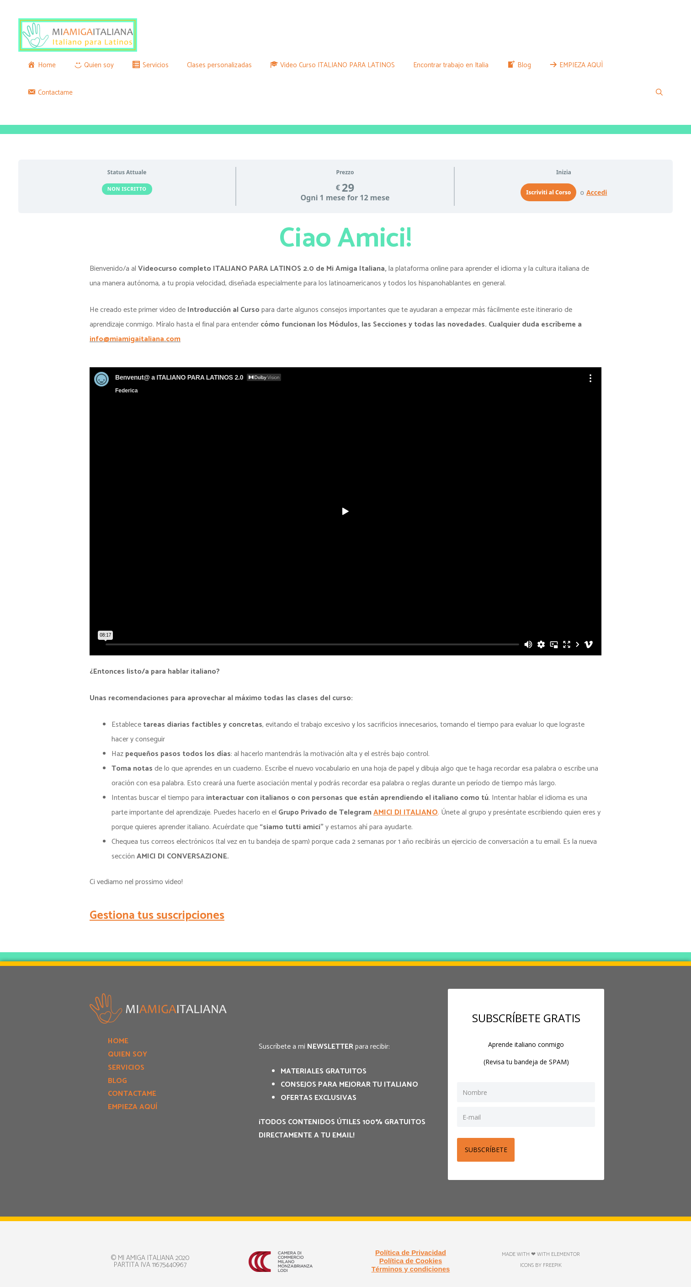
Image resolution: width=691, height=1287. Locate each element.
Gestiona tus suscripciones (157, 915)
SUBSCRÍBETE (487, 1147)
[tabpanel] (345, 573)
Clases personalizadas (219, 65)
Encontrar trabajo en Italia (451, 65)
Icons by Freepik (541, 1263)
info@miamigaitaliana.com (135, 339)
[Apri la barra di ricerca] (659, 93)
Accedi (596, 192)
